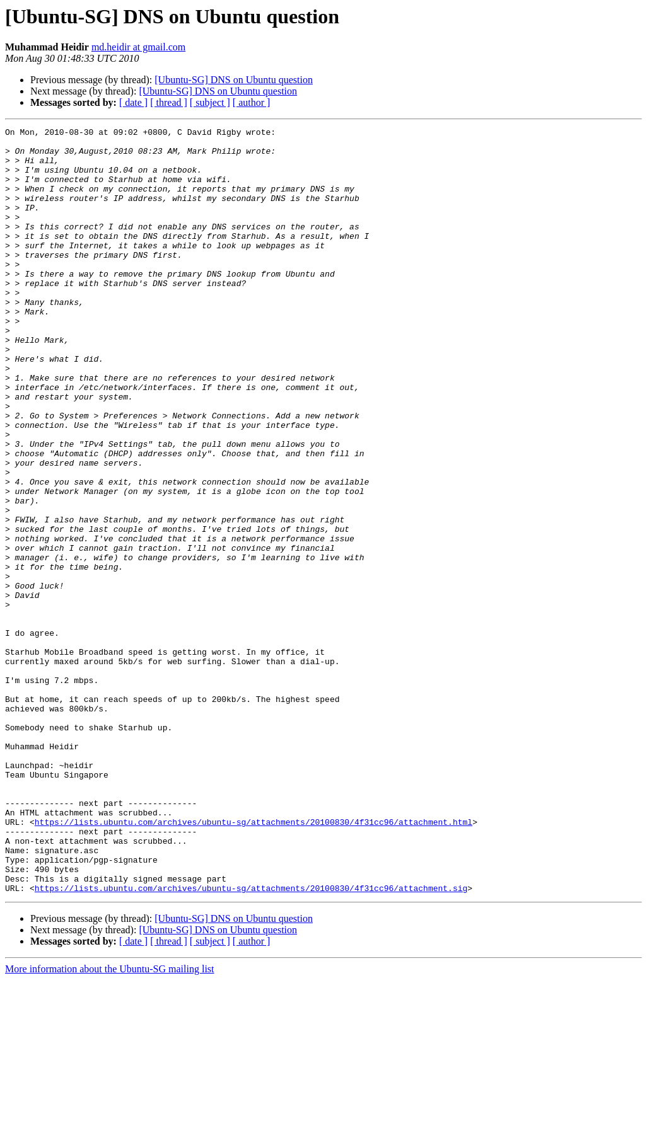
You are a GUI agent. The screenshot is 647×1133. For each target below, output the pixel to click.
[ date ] (133, 102)
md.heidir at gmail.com (138, 47)
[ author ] (252, 102)
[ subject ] (210, 102)
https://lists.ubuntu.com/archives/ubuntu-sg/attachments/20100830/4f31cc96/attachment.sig (251, 1041)
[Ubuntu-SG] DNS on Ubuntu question (233, 79)
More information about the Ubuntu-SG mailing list (109, 1122)
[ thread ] (168, 102)
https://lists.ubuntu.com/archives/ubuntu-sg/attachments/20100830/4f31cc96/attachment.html (253, 961)
